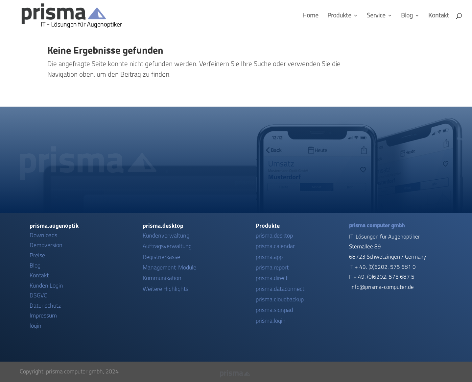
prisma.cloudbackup (280, 299)
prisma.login (271, 320)
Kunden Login (46, 285)
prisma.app (269, 257)
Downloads (43, 235)
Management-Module (169, 267)
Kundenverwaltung (166, 235)
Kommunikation (162, 278)
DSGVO (39, 295)
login (35, 325)
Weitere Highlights (165, 289)
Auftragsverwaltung (167, 246)
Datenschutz (45, 305)
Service (376, 16)
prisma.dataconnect (280, 289)
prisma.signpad (274, 310)
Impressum (43, 315)
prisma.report (272, 267)
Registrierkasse (161, 257)
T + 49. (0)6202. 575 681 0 (383, 267)
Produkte (339, 16)
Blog (407, 16)
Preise (37, 255)
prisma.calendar (275, 246)
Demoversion (46, 245)
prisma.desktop (274, 235)
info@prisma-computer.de (382, 287)
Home (310, 16)
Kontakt (438, 16)
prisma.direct (272, 278)
